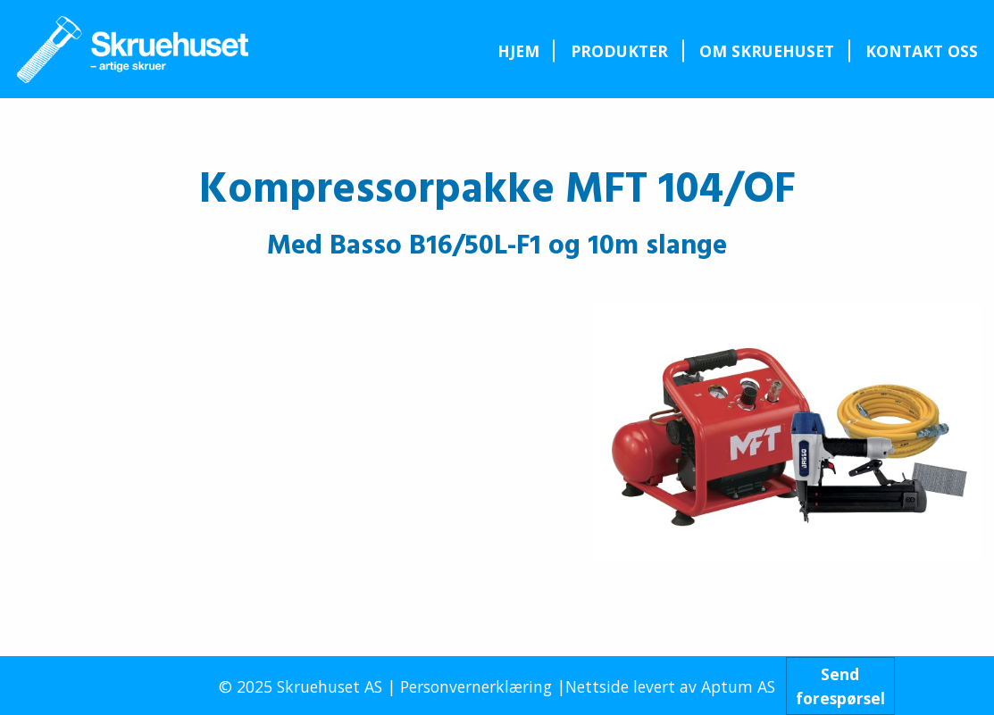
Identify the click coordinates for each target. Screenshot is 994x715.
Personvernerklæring (476, 686)
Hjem (518, 51)
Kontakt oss (921, 51)
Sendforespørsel (840, 685)
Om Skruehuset (766, 51)
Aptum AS (738, 686)
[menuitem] (518, 51)
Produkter (619, 51)
